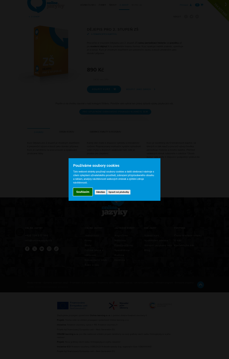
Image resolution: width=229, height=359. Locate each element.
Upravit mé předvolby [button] (119, 192)
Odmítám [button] (100, 192)
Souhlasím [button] (82, 191)
